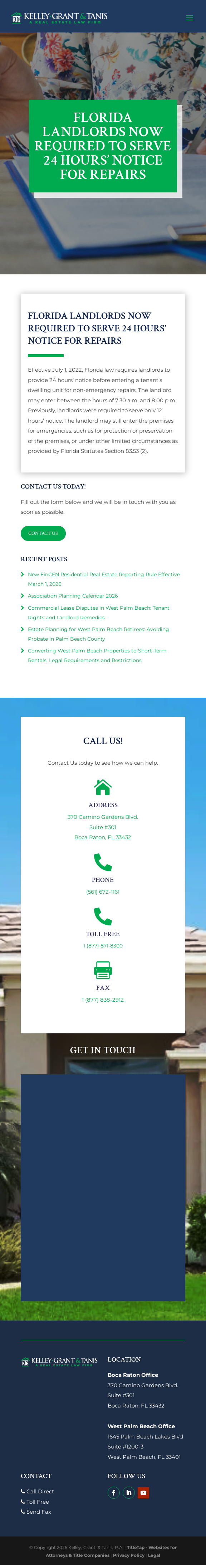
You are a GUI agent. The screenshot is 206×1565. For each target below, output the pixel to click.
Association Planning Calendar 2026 (73, 596)
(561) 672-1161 (102, 891)
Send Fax (36, 1511)
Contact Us (43, 533)
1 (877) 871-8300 (103, 945)
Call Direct (37, 1491)
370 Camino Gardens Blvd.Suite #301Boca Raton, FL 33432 (103, 827)
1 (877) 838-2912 (103, 999)
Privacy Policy (128, 1555)
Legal (154, 1555)
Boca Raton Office (133, 1375)
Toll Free (35, 1501)
